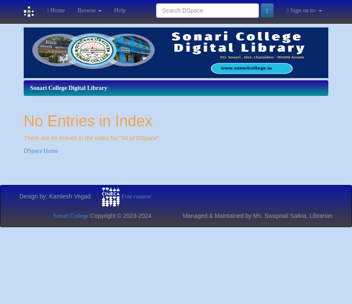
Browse (89, 10)
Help (120, 10)
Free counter (136, 196)
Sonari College (71, 216)
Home (56, 10)
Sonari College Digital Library (68, 88)
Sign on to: (304, 10)
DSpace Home (41, 151)
